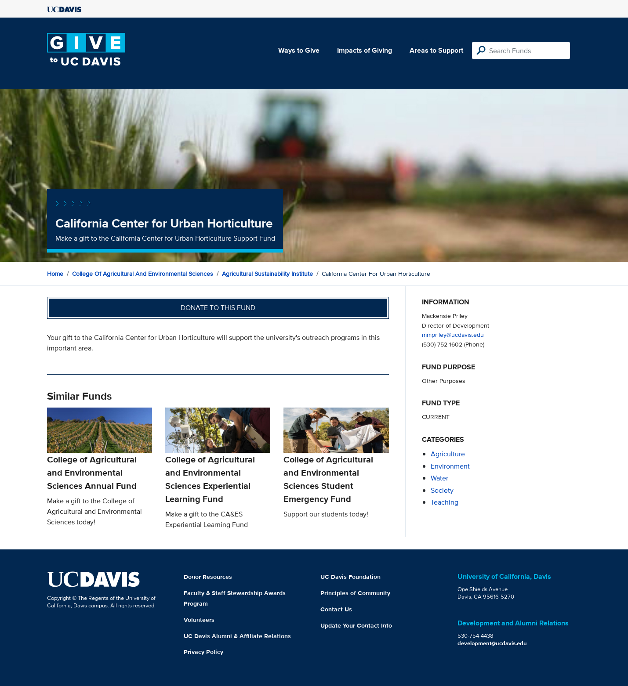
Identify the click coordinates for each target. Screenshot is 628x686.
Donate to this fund (218, 308)
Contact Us (336, 609)
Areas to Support (436, 50)
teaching (444, 502)
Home (55, 273)
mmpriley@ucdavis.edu (453, 334)
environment (450, 466)
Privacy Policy (203, 651)
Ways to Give (298, 50)
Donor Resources (208, 576)
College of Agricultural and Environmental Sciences (142, 273)
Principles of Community (355, 593)
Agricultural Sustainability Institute (267, 273)
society (442, 490)
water (439, 478)
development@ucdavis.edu (492, 643)
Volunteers (199, 619)
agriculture (448, 454)
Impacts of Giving (364, 50)
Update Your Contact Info (356, 625)
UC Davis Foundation (350, 576)
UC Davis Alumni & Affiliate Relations (237, 636)
